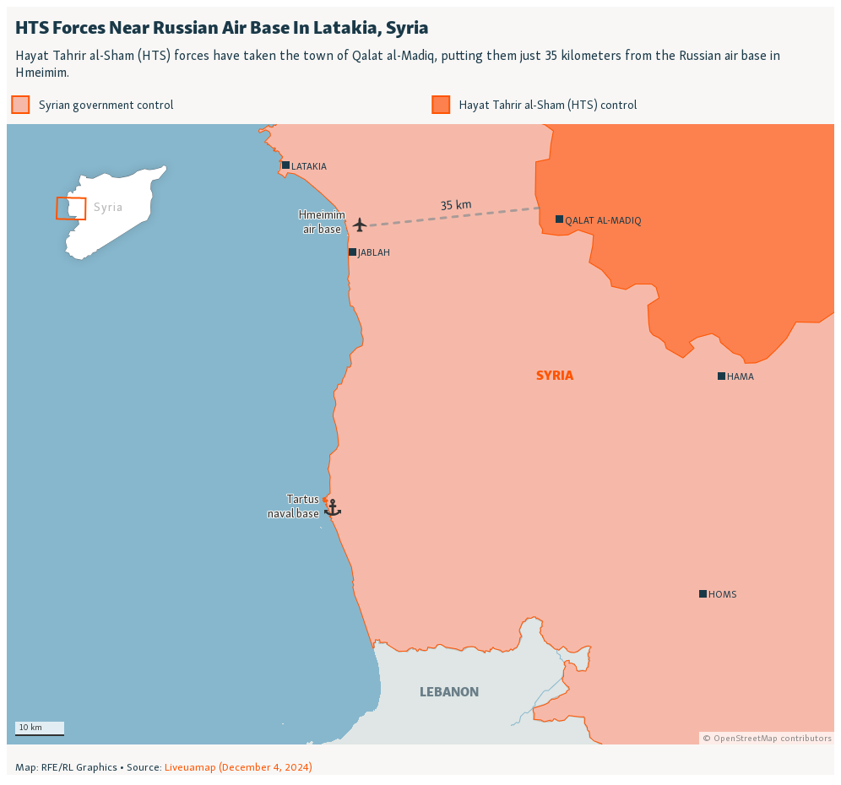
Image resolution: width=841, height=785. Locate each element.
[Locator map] (420, 391)
